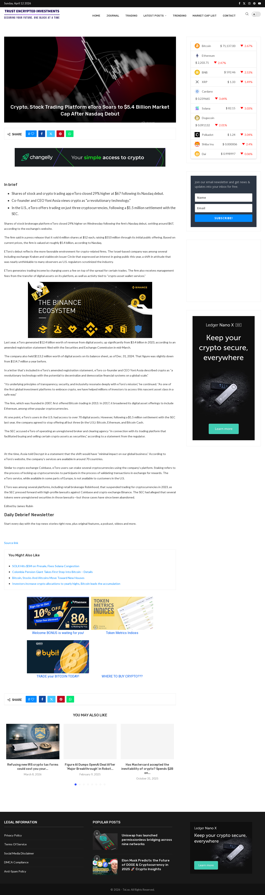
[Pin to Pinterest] (60, 133)
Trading (131, 15)
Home (96, 15)
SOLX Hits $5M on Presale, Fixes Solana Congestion (45, 565)
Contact (229, 15)
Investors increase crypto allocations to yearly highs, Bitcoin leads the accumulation (66, 583)
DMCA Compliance (16, 861)
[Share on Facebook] (41, 133)
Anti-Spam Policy (15, 870)
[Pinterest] (254, 3)
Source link (11, 542)
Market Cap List (205, 15)
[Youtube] (259, 3)
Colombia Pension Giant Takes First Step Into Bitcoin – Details (52, 571)
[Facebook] (239, 3)
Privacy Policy (13, 834)
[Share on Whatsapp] (69, 133)
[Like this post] (32, 133)
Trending (179, 15)
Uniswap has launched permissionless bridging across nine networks (141, 839)
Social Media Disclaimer (19, 852)
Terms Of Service (15, 843)
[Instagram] (249, 3)
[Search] (247, 15)
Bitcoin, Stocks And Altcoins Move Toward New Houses (48, 577)
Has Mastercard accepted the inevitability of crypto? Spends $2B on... (147, 768)
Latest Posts (153, 15)
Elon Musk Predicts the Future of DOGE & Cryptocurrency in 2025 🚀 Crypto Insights (146, 864)
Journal (112, 15)
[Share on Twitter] (51, 133)
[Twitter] (244, 3)
